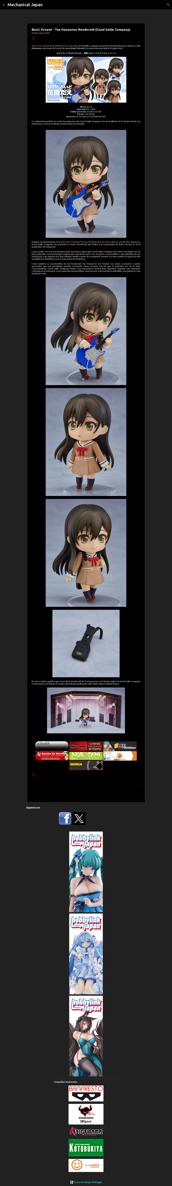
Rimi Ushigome (133, 242)
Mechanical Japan (25, 4)
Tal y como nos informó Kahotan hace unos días (54, 46)
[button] (33, 38)
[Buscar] (168, 4)
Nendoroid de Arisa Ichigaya (104, 242)
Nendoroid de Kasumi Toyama (73, 242)
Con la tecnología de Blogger (86, 1182)
